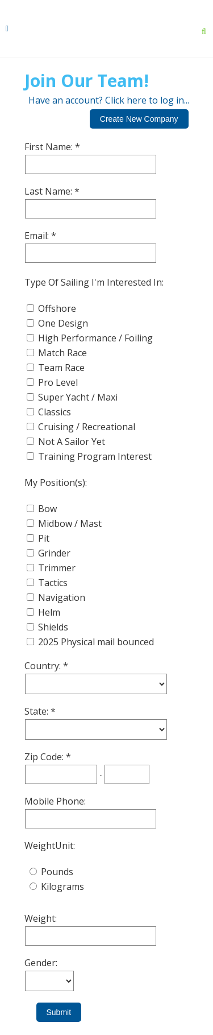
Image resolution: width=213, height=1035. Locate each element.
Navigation (61, 597)
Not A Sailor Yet (71, 441)
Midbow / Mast (70, 523)
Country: (43, 665)
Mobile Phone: (55, 801)
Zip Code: (45, 757)
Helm (49, 612)
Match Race (62, 353)
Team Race (61, 367)
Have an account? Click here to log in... (108, 100)
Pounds (57, 871)
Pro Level (58, 382)
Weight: (40, 918)
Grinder (54, 553)
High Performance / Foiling (95, 338)
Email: (37, 235)
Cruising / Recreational (86, 426)
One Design (63, 323)
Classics (54, 412)
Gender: (40, 962)
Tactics (53, 582)
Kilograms (62, 886)
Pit (43, 538)
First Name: (49, 147)
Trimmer (57, 568)
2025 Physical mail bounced (96, 642)
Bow (47, 508)
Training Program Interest (95, 456)
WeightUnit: (49, 845)
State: (37, 711)
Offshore (57, 308)
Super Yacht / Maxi (78, 397)
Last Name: (49, 191)
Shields (53, 627)
